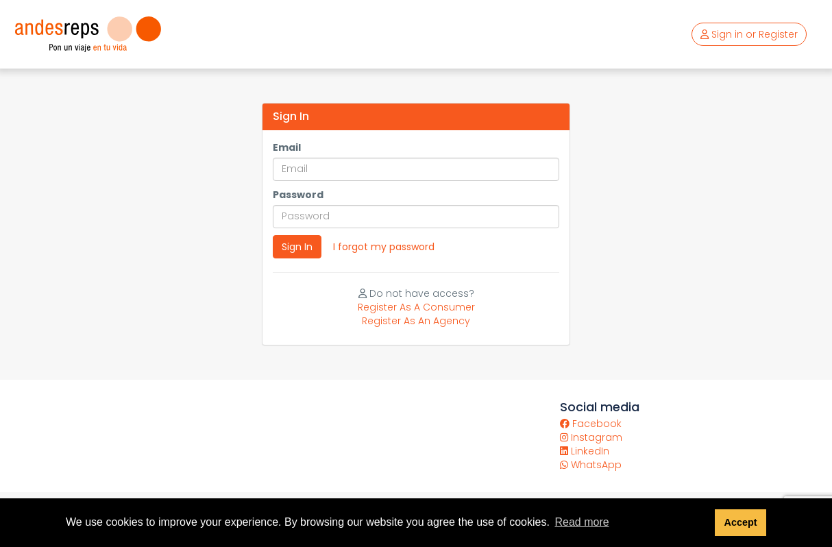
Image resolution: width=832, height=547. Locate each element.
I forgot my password (384, 247)
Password (298, 195)
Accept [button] (740, 522)
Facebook (591, 423)
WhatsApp (591, 465)
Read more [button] (581, 522)
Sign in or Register (749, 34)
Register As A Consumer (416, 307)
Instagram (591, 437)
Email (287, 147)
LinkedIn (584, 451)
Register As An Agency (416, 321)
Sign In (297, 247)
